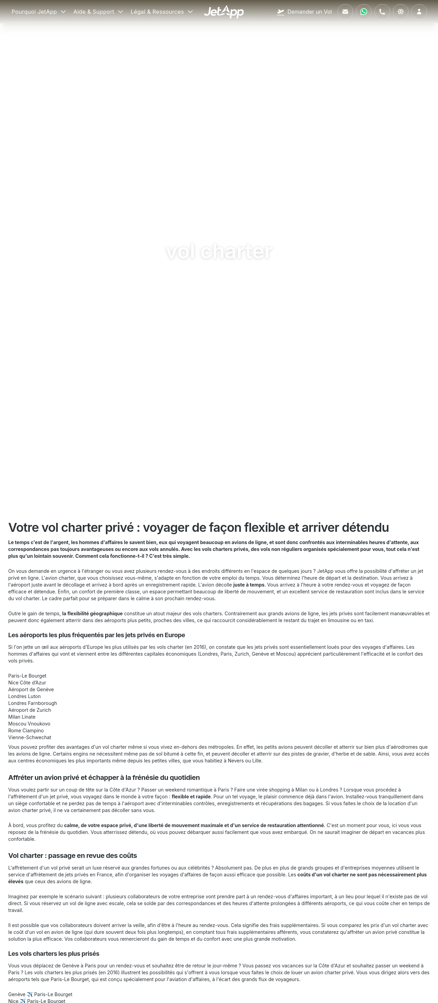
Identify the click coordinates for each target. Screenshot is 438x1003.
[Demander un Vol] (304, 11)
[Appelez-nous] (382, 11)
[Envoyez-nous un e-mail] (345, 11)
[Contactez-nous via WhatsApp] (364, 11)
